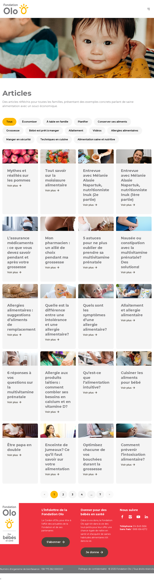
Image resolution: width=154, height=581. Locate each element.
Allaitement (76, 130)
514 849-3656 (139, 526)
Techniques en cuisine (54, 139)
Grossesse (13, 130)
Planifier (83, 121)
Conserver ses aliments (112, 121)
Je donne (94, 552)
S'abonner (56, 542)
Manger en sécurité (18, 139)
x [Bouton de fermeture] (0, 579)
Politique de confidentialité (92, 569)
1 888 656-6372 (139, 529)
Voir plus (14, 185)
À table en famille (57, 121)
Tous (9, 121)
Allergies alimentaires (124, 130)
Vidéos (97, 130)
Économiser (29, 121)
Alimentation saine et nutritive (96, 139)
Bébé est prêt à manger (44, 130)
